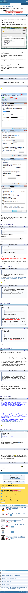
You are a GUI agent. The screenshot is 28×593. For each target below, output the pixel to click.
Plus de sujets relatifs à (14, 588)
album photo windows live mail (7, 586)
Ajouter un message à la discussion (14, 12)
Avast (9, 392)
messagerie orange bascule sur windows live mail (11, 575)
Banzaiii (1, 244)
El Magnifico (2, 268)
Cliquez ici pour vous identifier (13, 478)
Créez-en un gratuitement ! (17, 482)
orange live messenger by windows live (9, 579)
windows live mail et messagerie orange (9, 578)
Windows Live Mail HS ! (6, 584)
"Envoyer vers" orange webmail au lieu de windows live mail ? (13, 572)
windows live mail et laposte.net (7, 582)
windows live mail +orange (6, 581)
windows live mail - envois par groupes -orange (10, 576)
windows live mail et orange (7, 573)
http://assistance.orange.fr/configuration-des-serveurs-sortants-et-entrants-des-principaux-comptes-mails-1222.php (14, 278)
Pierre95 (1, 15)
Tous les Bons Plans (24, 505)
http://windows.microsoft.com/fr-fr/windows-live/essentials (11, 421)
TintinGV (1, 78)
